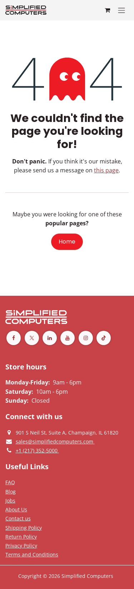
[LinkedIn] (50, 338)
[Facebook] (13, 338)
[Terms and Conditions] (23, 527)
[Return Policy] (21, 536)
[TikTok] (103, 338)
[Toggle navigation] (121, 10)
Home (67, 241)
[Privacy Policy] (10, 482)
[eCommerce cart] (107, 10)
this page (106, 170)
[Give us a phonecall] (37, 450)
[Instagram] (86, 338)
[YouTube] (67, 338)
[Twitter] (32, 338)
